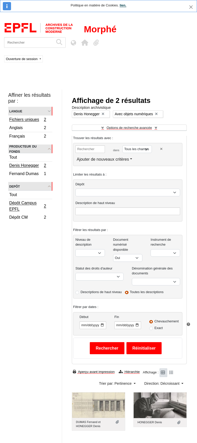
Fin (116, 317)
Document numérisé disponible (120, 245)
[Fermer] (191, 7)
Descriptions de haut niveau (101, 292)
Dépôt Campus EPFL (27, 206)
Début (84, 317)
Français (27, 136)
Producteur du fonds (23, 149)
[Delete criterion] (161, 149)
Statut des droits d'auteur (93, 268)
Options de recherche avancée (129, 128)
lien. (123, 5)
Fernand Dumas (27, 174)
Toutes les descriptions (147, 292)
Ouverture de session (22, 59)
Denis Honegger (27, 166)
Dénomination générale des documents (152, 270)
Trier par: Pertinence (116, 383)
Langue (15, 111)
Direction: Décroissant (162, 383)
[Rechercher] (29, 42)
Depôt (14, 186)
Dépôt (79, 184)
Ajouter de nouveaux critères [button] (103, 159)
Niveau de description (83, 242)
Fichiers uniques (27, 120)
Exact (158, 328)
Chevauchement (166, 321)
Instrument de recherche (161, 242)
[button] (84, 42)
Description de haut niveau (95, 203)
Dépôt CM (27, 218)
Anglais (27, 128)
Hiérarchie (129, 372)
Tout (13, 157)
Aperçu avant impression (94, 372)
